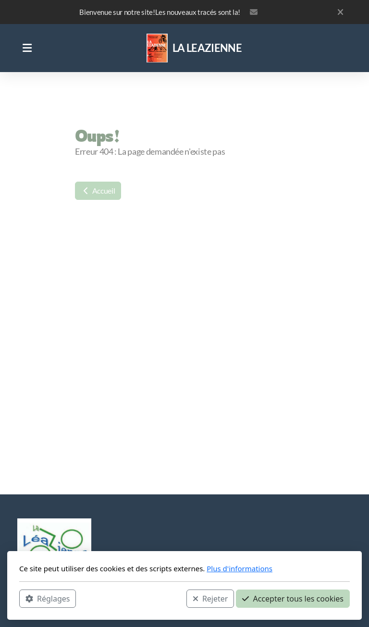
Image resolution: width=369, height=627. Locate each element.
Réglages (47, 598)
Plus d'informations (239, 568)
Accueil (98, 190)
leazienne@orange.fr (254, 12)
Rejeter (210, 598)
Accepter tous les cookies (293, 598)
